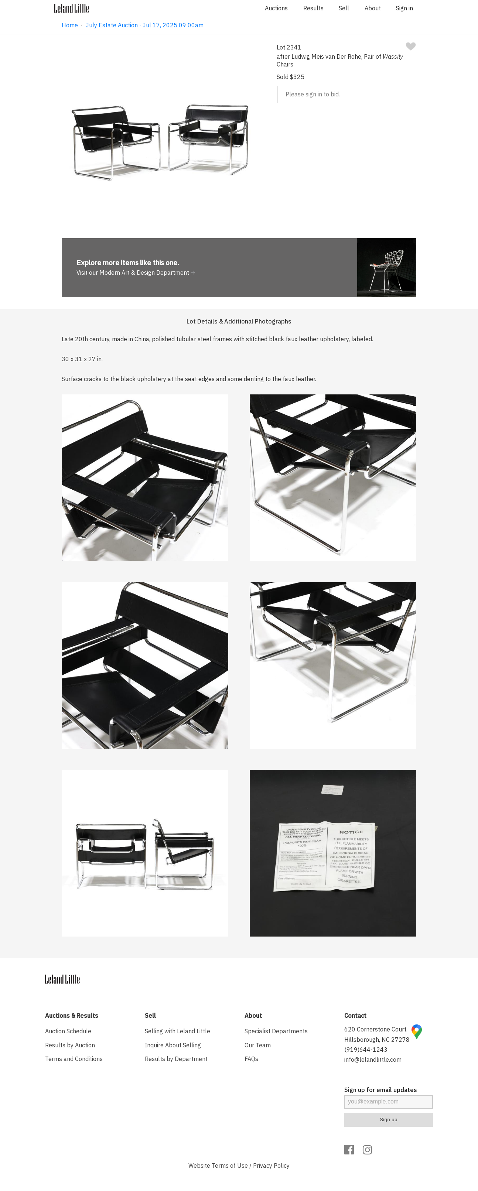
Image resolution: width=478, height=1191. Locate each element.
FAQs (251, 1058)
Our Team (258, 1045)
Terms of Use (230, 1165)
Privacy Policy (271, 1165)
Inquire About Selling (173, 1045)
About (373, 8)
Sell (344, 8)
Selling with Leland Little (177, 1031)
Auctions (276, 8)
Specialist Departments (276, 1031)
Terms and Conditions (74, 1058)
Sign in (404, 8)
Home (70, 25)
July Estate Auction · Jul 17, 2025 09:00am (145, 25)
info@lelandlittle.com (373, 1059)
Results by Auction (70, 1045)
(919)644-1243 (365, 1049)
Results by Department (176, 1058)
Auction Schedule (68, 1031)
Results (313, 8)
